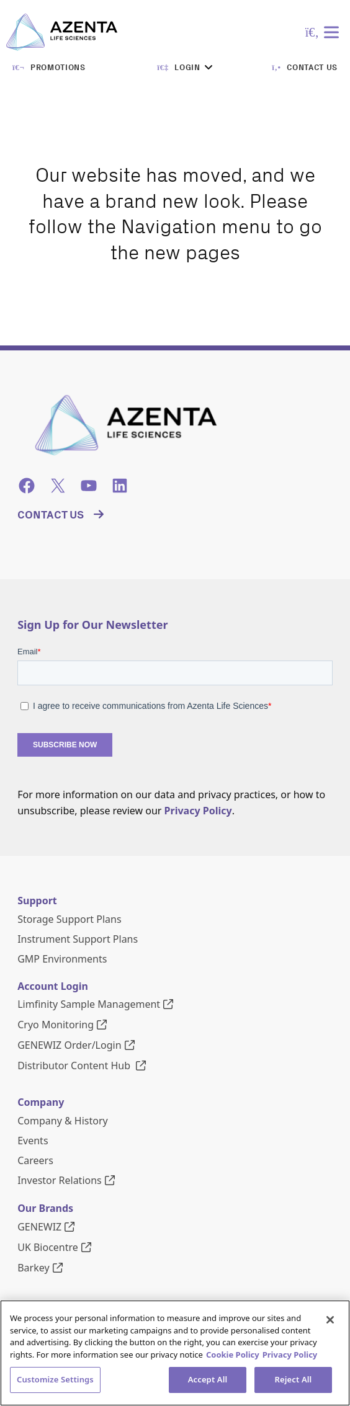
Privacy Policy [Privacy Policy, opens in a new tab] (290, 1354)
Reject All (293, 1379)
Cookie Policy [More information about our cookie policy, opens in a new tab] (232, 1354)
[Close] (330, 1319)
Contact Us (50, 515)
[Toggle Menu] (334, 32)
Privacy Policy (198, 810)
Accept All (208, 1379)
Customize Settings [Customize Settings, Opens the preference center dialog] (55, 1379)
